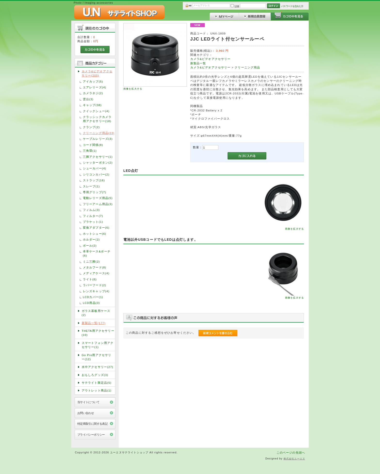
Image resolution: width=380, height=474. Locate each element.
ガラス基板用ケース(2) (96, 312)
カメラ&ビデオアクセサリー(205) (97, 73)
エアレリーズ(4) (94, 87)
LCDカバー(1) (93, 297)
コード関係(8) (93, 144)
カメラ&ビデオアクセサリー (210, 58)
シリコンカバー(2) (96, 174)
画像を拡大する (132, 88)
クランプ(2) (91, 127)
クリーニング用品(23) (99, 132)
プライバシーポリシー (91, 434)
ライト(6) (90, 279)
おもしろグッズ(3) (95, 374)
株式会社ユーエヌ (294, 458)
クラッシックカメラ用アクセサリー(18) (97, 119)
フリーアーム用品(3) (98, 204)
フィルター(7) (93, 215)
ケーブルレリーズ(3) (98, 138)
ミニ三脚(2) (91, 261)
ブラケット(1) (93, 221)
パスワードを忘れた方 (292, 6)
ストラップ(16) (94, 180)
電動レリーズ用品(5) (98, 198)
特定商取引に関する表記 (92, 423)
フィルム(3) (91, 209)
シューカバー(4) (94, 168)
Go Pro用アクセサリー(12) (96, 357)
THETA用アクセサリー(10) (98, 332)
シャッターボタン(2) (98, 162)
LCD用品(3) (91, 302)
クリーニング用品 (247, 67)
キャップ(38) (92, 105)
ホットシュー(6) (94, 233)
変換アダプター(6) (96, 227)
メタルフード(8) (94, 267)
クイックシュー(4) (96, 111)
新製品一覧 (198, 63)
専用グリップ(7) (94, 192)
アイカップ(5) (93, 81)
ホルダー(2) (91, 239)
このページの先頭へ (291, 452)
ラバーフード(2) (94, 285)
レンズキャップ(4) (96, 291)
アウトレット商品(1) (96, 390)
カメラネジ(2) (93, 93)
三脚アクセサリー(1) (98, 156)
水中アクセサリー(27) (97, 366)
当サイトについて (88, 402)
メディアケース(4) (96, 273)
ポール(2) (90, 245)
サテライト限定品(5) (96, 382)
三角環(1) (90, 150)
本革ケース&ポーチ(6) (97, 253)
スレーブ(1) (91, 186)
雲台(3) (88, 99)
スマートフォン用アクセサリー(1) (98, 345)
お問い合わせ (85, 413)
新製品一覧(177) (94, 322)
